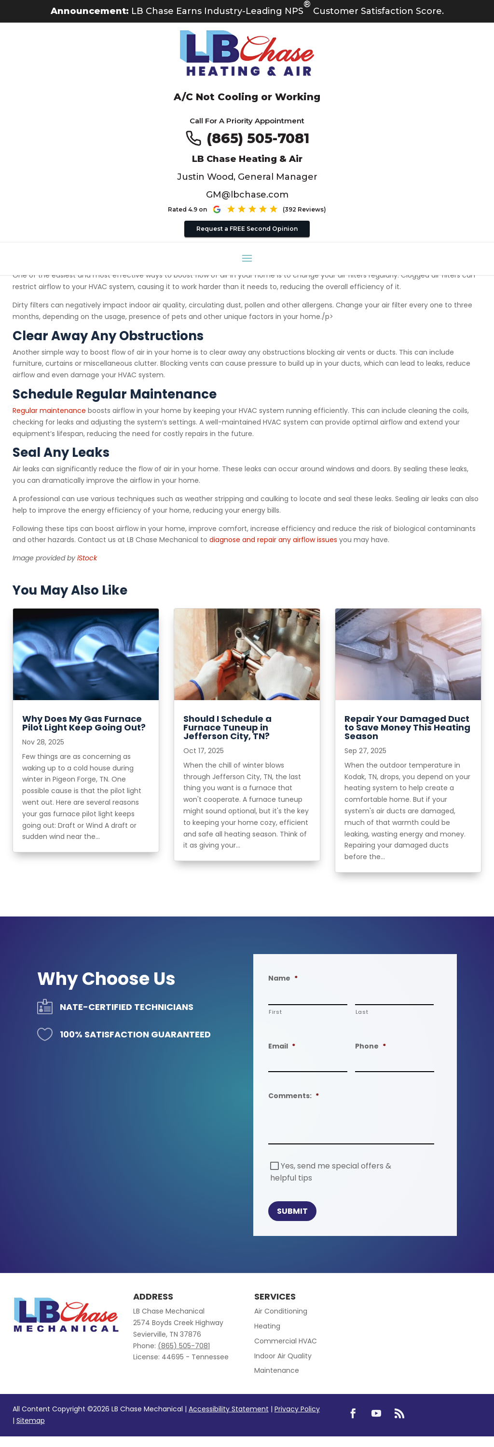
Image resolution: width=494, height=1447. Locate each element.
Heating (267, 1326)
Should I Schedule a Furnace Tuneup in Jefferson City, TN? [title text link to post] (227, 727)
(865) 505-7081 (257, 138)
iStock (87, 558)
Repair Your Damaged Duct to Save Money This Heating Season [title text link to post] (407, 727)
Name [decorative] (283, 978)
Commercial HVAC (285, 1341)
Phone (370, 1046)
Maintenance (276, 1370)
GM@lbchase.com (247, 194)
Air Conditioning (280, 1311)
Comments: (293, 1095)
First (275, 1012)
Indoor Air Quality (283, 1356)
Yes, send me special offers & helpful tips (330, 1171)
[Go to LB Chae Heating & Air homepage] (247, 54)
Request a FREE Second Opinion (247, 228)
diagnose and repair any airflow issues (273, 539)
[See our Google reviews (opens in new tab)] (269, 209)
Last (362, 1012)
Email (281, 1046)
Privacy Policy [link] (297, 1409)
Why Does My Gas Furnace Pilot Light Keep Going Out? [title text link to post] (84, 723)
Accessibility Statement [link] (229, 1409)
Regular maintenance (49, 410)
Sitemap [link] (30, 1420)
